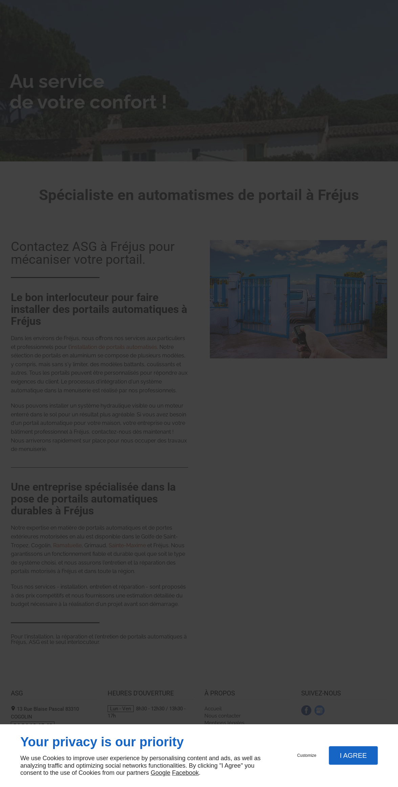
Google (160, 772)
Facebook (185, 772)
